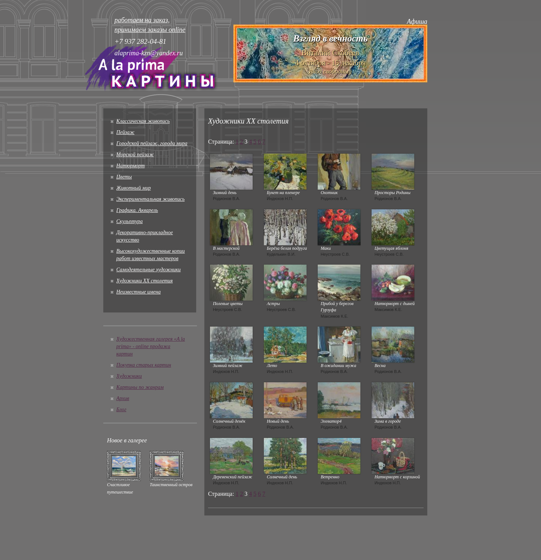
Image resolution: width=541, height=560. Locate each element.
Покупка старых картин (143, 365)
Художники (129, 376)
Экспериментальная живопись (150, 199)
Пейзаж (125, 132)
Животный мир (133, 188)
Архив (122, 398)
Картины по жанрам (139, 387)
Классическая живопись (143, 121)
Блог (121, 409)
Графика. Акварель (137, 210)
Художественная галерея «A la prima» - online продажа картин (150, 346)
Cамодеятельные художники (148, 269)
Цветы (124, 177)
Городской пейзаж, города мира (151, 143)
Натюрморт (130, 165)
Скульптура (129, 221)
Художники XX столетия (144, 281)
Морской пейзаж (135, 154)
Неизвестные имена (138, 292)
